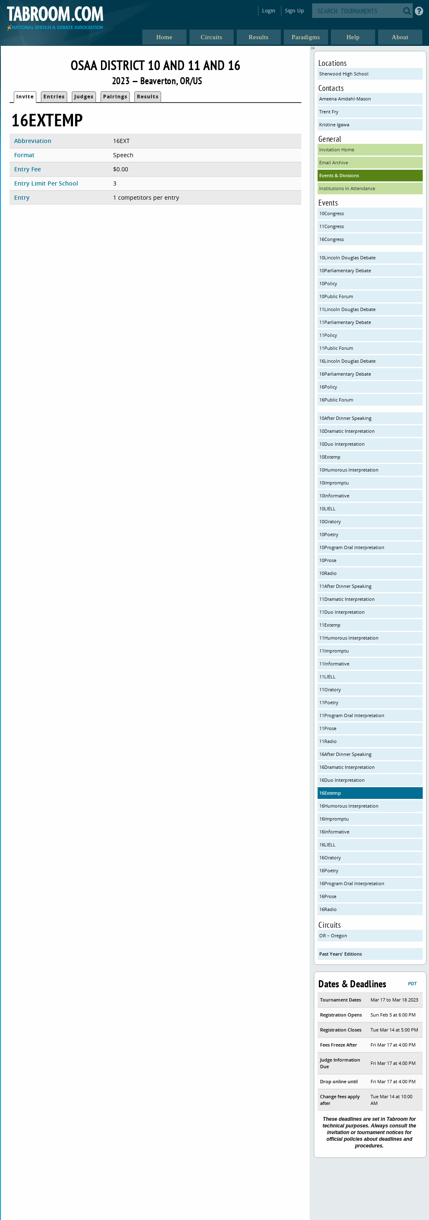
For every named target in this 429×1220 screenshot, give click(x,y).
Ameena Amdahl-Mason (345, 98)
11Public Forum (336, 348)
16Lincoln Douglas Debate (347, 361)
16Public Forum (336, 400)
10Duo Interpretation (342, 444)
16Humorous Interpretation (349, 806)
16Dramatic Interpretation (347, 767)
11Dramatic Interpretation (347, 599)
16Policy (328, 387)
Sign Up (294, 10)
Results (148, 96)
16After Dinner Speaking (345, 754)
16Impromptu (334, 819)
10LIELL (327, 508)
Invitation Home (336, 149)
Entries (54, 96)
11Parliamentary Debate (345, 322)
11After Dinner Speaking (345, 586)
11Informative (334, 663)
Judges (83, 96)
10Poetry (328, 534)
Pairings (115, 96)
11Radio (328, 741)
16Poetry (328, 870)
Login (269, 10)
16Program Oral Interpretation (351, 883)
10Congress (331, 213)
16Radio (328, 909)
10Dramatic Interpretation (347, 431)
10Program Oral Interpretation (351, 547)
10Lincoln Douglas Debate (347, 257)
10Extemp (330, 457)
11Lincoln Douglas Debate (347, 309)
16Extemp (330, 793)
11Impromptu (334, 651)
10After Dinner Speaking (345, 418)
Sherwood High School (343, 73)
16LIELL (327, 844)
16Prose (327, 896)
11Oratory (330, 689)
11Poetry (328, 702)
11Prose (327, 728)
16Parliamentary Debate (345, 374)
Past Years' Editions (340, 954)
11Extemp (330, 625)
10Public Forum (336, 296)
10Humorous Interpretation (349, 470)
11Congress (331, 226)
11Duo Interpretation (342, 612)
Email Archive (333, 162)
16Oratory (330, 857)
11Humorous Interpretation (349, 638)
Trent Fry (328, 111)
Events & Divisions (339, 175)
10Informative (334, 495)
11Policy (328, 335)
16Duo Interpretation (342, 780)
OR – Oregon (333, 935)
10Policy (328, 283)
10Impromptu (334, 482)
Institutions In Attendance (347, 188)
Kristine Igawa (334, 124)
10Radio (328, 573)
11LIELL (327, 676)
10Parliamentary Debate (345, 270)
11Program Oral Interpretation (351, 715)
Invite (25, 96)
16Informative (334, 831)
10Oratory (330, 521)
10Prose (327, 560)
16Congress (331, 239)
